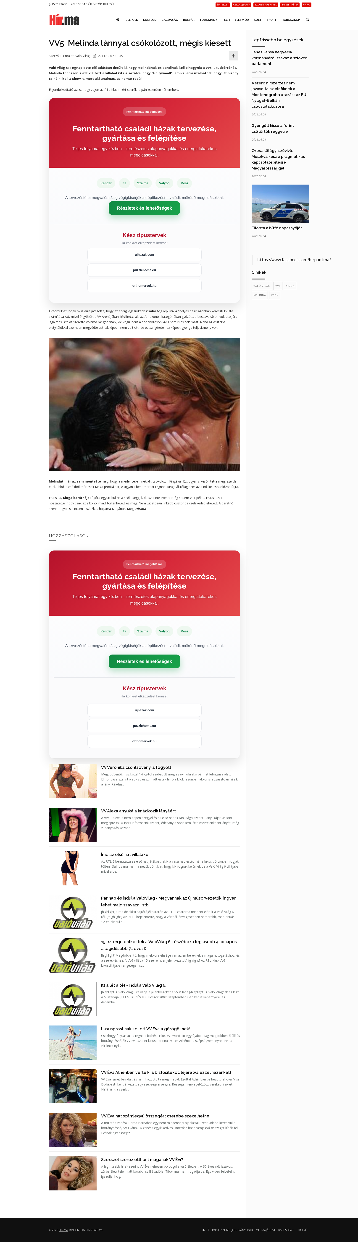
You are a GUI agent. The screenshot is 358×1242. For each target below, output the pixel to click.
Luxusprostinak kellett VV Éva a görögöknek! (145, 1028)
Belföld (132, 20)
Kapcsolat (286, 1230)
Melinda (259, 295)
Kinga (290, 285)
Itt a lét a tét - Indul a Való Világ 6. (133, 985)
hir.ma (63, 1230)
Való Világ (82, 56)
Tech (226, 20)
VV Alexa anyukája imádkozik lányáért (138, 811)
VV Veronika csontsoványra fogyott (136, 767)
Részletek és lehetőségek (144, 208)
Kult (258, 20)
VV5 (278, 285)
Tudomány (208, 20)
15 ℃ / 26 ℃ (57, 4)
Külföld (149, 20)
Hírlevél (302, 1230)
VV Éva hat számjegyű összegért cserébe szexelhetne (155, 1116)
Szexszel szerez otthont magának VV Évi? (142, 1159)
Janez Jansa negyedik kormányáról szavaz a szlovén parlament (280, 58)
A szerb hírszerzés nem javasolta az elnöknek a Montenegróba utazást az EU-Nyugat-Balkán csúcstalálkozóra (280, 95)
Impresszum (220, 1230)
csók (275, 295)
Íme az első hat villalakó (124, 854)
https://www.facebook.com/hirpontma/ (294, 259)
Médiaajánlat (265, 1230)
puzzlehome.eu (144, 270)
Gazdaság (169, 20)
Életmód (242, 20)
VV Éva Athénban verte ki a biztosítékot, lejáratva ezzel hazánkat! (166, 1072)
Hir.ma (65, 56)
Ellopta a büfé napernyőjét (277, 228)
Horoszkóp (291, 20)
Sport (271, 20)
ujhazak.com (144, 254)
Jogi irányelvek (242, 1230)
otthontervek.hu (144, 285)
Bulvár (189, 20)
